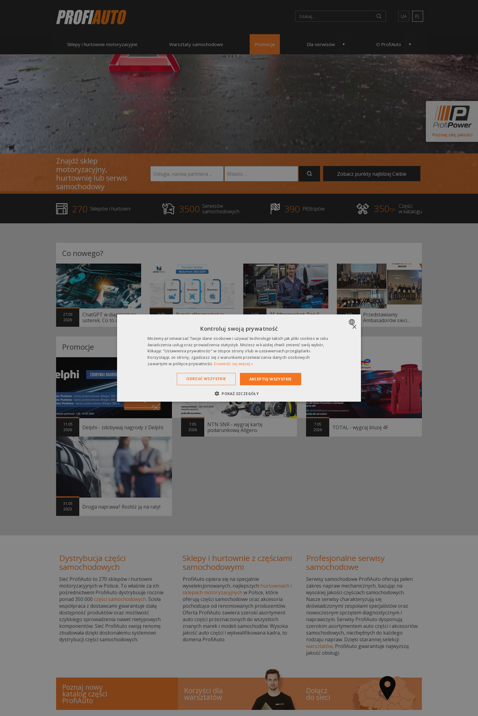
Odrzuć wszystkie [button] (206, 378)
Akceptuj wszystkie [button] (270, 378)
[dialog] (239, 358)
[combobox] (352, 322)
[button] (239, 393)
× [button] (354, 327)
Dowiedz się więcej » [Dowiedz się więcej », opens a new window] (233, 363)
